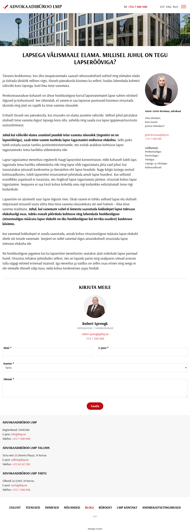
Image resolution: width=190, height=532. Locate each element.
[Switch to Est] (162, 7)
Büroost (105, 507)
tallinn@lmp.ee (20, 460)
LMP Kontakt (127, 507)
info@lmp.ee (18, 434)
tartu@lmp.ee (19, 485)
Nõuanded (72, 507)
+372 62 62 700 (21, 464)
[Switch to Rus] (175, 7)
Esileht (15, 507)
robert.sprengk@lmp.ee (95, 334)
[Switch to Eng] (168, 7)
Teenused (33, 507)
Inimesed (52, 507)
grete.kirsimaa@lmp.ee (157, 134)
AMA (95, 516)
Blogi (89, 507)
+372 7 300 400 (153, 138)
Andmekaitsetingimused (161, 507)
